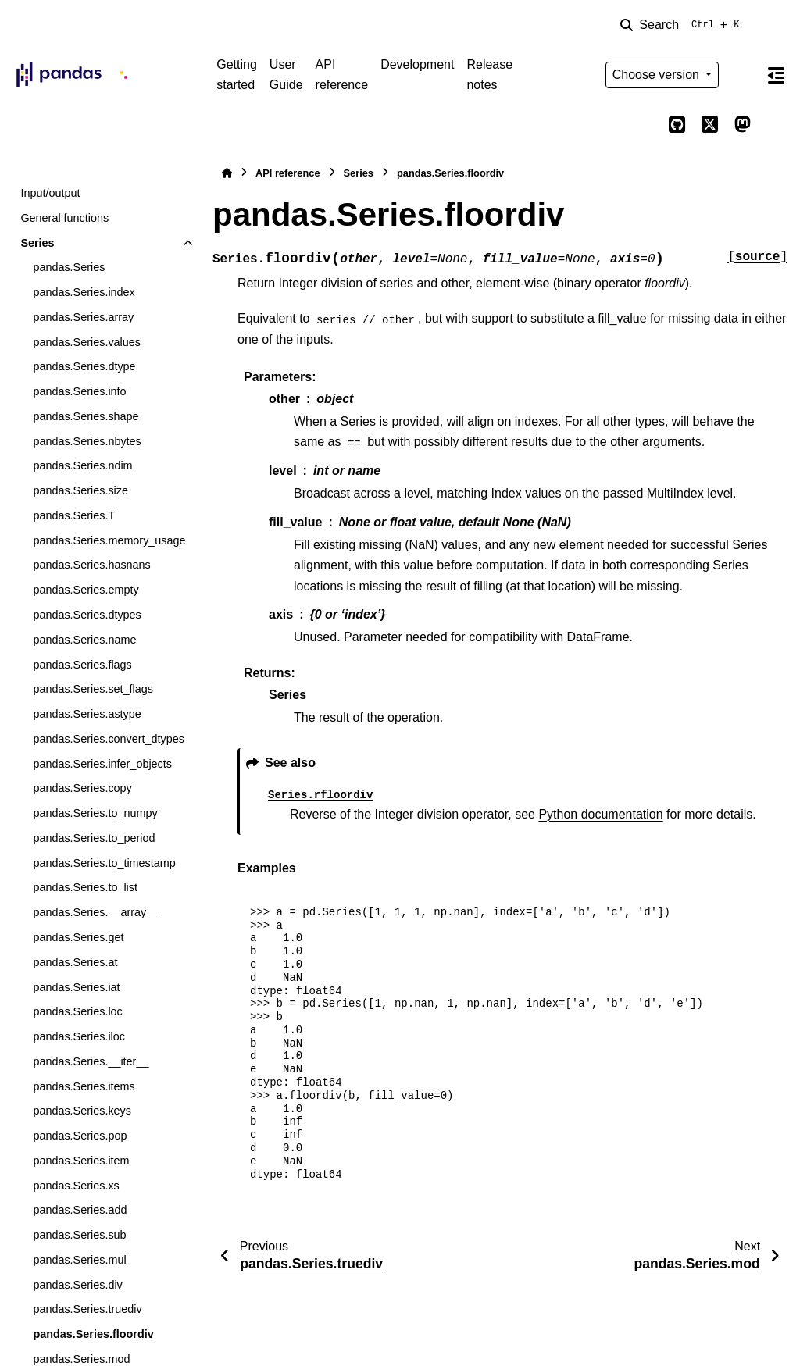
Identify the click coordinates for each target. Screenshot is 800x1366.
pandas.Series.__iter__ (90, 1061)
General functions (64, 218)
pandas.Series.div (77, 1285)
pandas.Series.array (83, 317)
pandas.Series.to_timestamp (104, 863)
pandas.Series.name (84, 639)
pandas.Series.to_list (85, 887)
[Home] (226, 173)
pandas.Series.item (81, 1160)
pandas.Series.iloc (79, 1036)
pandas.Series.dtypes (87, 614)
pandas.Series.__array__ (96, 912)
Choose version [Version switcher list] (657, 74)
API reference (342, 74)
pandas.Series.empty (85, 589)
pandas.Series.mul (79, 1260)
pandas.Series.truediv (87, 1309)
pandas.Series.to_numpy (95, 813)
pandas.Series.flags (82, 664)
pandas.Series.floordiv (93, 1334)
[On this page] (776, 75)
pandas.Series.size (80, 490)
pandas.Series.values (87, 342)
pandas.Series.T (74, 515)
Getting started (236, 74)
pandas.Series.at (75, 962)
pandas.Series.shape (85, 416)
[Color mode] (742, 75)
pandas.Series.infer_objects (102, 764)
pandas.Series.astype (87, 714)
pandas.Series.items (83, 1086)
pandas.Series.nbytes (87, 441)
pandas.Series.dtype (84, 366)
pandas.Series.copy (82, 788)
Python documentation (600, 814)
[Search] (683, 25)
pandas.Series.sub (79, 1235)
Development (417, 64)
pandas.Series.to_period (94, 838)
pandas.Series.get (78, 937)
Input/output (50, 193)
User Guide (286, 74)
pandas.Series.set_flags (93, 689)
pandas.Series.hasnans (91, 564)
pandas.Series (69, 267)
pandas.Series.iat (76, 987)
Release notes (489, 74)
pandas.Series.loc (77, 1011)
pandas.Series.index (83, 292)
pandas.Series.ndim (82, 465)
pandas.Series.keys (82, 1110)
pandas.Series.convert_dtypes (108, 739)
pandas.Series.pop (80, 1135)
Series (37, 243)
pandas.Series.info (79, 391)
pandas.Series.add (80, 1210)
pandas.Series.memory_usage (109, 540)
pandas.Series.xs (76, 1185)
